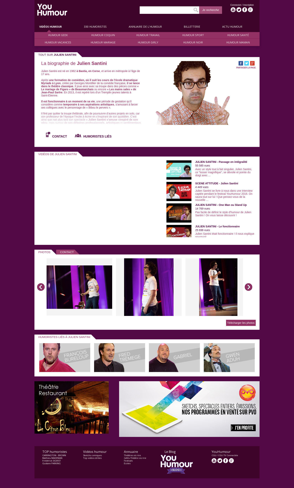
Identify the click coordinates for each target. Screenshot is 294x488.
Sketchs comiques (92, 455)
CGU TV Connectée (228, 455)
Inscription (248, 5)
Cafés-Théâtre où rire (135, 458)
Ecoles (127, 463)
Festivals (128, 460)
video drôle (52, 10)
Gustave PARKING (51, 463)
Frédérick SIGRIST (51, 460)
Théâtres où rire (132, 455)
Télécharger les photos (241, 322)
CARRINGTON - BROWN (54, 455)
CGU (214, 455)
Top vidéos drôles (92, 458)
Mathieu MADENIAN (52, 458)
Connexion (236, 5)
